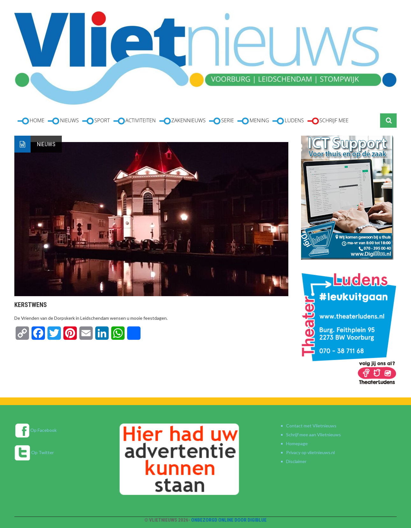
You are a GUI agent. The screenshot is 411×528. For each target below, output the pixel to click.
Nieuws (46, 144)
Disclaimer (296, 461)
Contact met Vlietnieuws (311, 425)
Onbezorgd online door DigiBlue (229, 520)
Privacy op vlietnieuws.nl (310, 452)
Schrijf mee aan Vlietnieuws (313, 434)
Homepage (297, 443)
